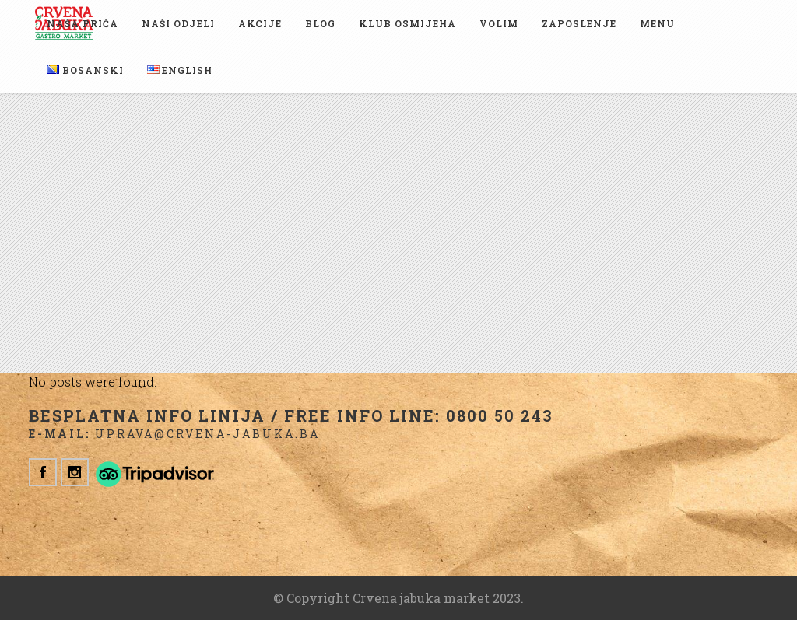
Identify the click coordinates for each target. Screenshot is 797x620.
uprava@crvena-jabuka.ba (207, 433)
